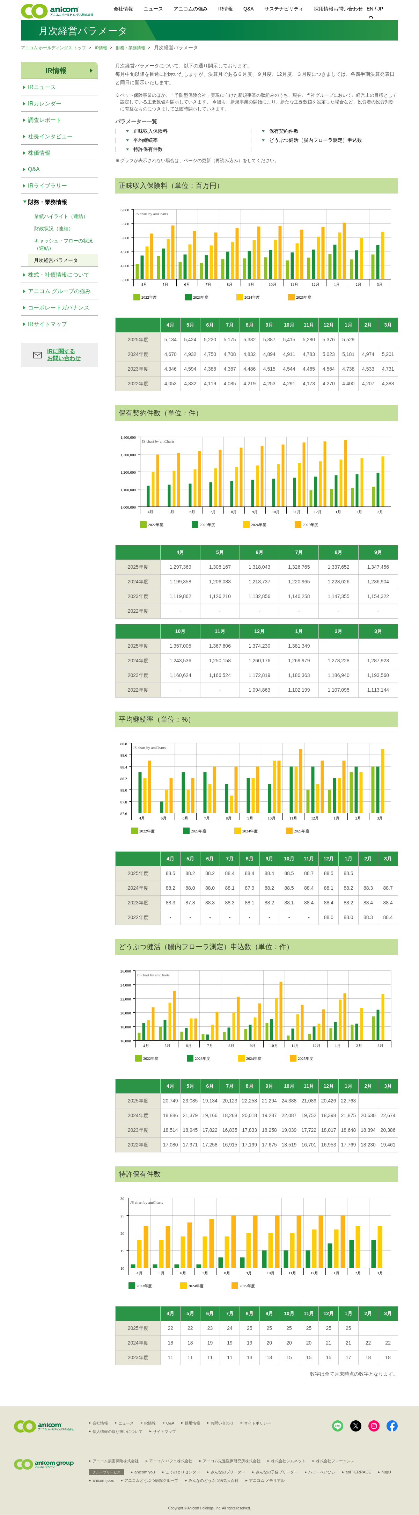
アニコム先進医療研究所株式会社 (231, 1461)
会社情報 (123, 9)
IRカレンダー (44, 104)
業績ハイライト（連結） (61, 216)
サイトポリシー (257, 1423)
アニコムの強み (191, 9)
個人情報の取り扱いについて (117, 1431)
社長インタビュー (50, 136)
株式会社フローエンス (335, 1461)
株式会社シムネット (288, 1461)
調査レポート (44, 120)
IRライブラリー (47, 186)
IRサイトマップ (47, 324)
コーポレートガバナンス (58, 308)
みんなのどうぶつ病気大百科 (255, 1480)
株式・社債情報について (58, 275)
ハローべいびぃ (320, 1472)
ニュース (153, 9)
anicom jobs (144, 1480)
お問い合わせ (348, 9)
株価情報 (39, 153)
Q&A (248, 9)
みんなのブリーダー (227, 1472)
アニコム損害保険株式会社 (116, 1461)
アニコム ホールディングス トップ (53, 47)
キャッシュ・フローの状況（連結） (63, 244)
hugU (384, 1472)
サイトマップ (164, 1431)
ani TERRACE (357, 1472)
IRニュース (42, 87)
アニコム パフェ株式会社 (170, 1461)
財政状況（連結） (53, 228)
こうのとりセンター (181, 1472)
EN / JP (375, 9)
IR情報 (225, 9)
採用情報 (323, 9)
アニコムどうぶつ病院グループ (192, 1480)
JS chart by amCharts (151, 214)
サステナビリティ (283, 9)
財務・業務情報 (131, 47)
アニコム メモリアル (308, 1480)
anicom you (144, 1472)
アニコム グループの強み (59, 291)
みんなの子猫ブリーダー (276, 1472)
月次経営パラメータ (56, 260)
